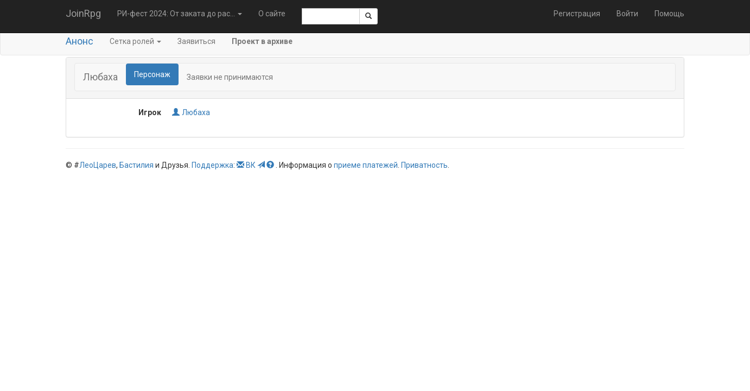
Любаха (191, 112)
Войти (627, 13)
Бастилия (136, 165)
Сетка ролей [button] (135, 41)
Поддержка (212, 165)
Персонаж (152, 74)
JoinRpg (83, 13)
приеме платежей (366, 165)
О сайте (271, 13)
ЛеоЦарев (97, 165)
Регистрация (577, 13)
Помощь (669, 13)
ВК (251, 165)
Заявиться (196, 41)
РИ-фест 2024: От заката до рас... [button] (179, 13)
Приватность (424, 165)
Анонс (79, 41)
